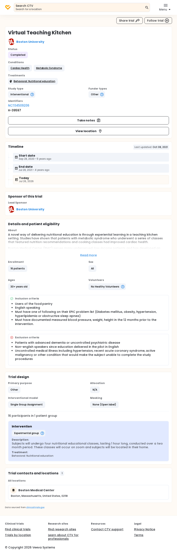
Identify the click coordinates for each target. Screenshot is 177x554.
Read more (88, 255)
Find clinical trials (18, 529)
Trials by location (18, 535)
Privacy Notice (144, 529)
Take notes (89, 120)
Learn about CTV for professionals (63, 537)
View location (89, 131)
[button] (20, 68)
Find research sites (62, 529)
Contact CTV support (107, 529)
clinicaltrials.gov (35, 507)
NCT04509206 (18, 105)
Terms (139, 535)
